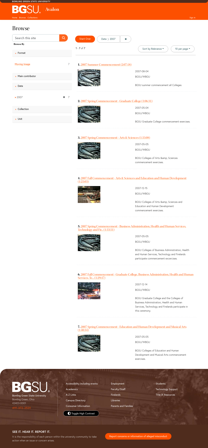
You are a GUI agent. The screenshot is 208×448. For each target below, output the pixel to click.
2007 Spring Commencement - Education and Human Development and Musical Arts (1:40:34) (132, 328)
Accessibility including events (82, 383)
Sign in (192, 17)
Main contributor (27, 76)
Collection (23, 109)
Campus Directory (75, 400)
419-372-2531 (21, 408)
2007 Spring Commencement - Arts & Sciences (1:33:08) (115, 137)
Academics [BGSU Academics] (72, 389)
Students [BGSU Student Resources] (160, 383)
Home (14, 17)
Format (21, 52)
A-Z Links (71, 394)
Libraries (115, 400)
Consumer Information (78, 405)
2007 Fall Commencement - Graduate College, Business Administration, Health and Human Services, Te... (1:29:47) (136, 276)
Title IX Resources (165, 394)
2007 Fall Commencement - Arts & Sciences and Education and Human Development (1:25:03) (132, 179)
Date (20, 86)
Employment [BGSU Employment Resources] (117, 383)
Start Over (85, 39)
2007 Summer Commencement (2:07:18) (106, 65)
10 (181, 48)
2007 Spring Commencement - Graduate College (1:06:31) (116, 101)
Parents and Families (122, 405)
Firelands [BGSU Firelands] (115, 394)
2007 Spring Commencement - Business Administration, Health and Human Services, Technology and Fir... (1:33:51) (132, 228)
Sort (152, 48)
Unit (20, 119)
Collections (33, 17)
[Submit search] (64, 38)
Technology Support (167, 389)
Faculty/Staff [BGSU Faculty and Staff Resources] (118, 389)
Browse (22, 17)
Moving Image (22, 64)
